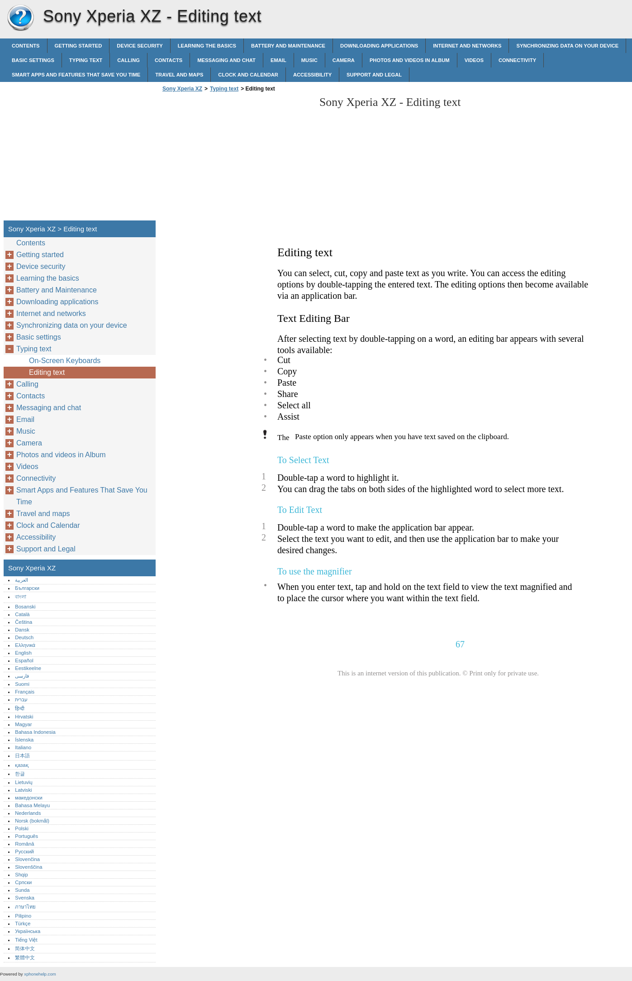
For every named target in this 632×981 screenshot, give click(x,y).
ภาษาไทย (25, 906)
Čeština (23, 622)
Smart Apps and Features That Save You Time (76, 74)
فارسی (22, 676)
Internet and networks (467, 45)
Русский (24, 851)
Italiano (23, 747)
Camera (344, 60)
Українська (27, 931)
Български (27, 588)
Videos (474, 60)
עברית (21, 699)
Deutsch (24, 637)
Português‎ (26, 836)
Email (278, 60)
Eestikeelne (28, 668)
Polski (22, 828)
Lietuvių (24, 782)
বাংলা (20, 596)
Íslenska (24, 739)
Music (309, 60)
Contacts (168, 60)
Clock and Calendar (248, 74)
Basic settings (33, 60)
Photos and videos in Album (410, 60)
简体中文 (25, 948)
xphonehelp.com (40, 973)
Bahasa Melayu (32, 805)
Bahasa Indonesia (35, 732)
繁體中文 (25, 957)
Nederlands (28, 813)
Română (24, 844)
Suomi (22, 684)
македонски (29, 797)
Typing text (85, 60)
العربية (21, 580)
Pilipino (23, 916)
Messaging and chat (226, 60)
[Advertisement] (236, 159)
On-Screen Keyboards (64, 360)
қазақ (21, 765)
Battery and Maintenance (288, 45)
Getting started (78, 45)
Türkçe (22, 923)
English (23, 653)
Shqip (21, 874)
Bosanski (25, 606)
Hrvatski (24, 716)
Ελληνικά (25, 645)
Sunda (22, 890)
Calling (128, 60)
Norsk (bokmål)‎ (32, 820)
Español (24, 660)
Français (24, 691)
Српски (23, 882)
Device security (139, 45)
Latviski (23, 790)
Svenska (24, 897)
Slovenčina (27, 859)
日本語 (22, 755)
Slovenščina (28, 867)
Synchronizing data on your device (567, 45)
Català (22, 614)
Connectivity (517, 60)
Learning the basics (207, 45)
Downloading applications (379, 45)
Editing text (47, 372)
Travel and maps (179, 74)
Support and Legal (374, 74)
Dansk (22, 629)
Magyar (23, 724)
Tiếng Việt (26, 940)
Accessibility (312, 74)
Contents (26, 45)
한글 (20, 773)
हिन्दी (19, 708)
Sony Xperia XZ (20, 18)
